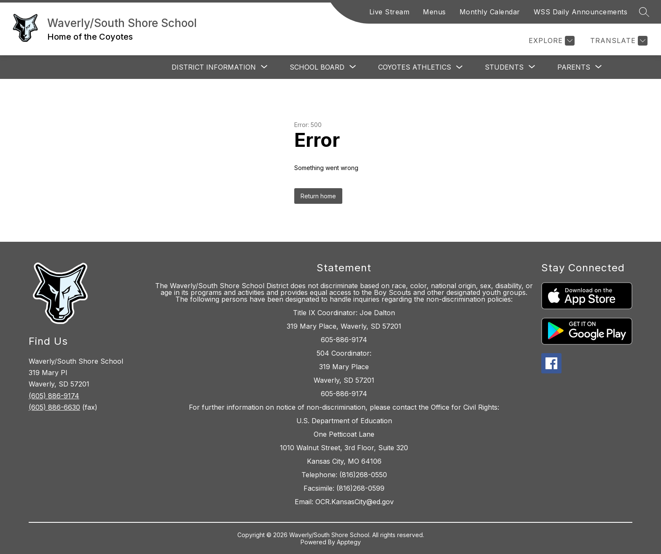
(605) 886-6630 (54, 407)
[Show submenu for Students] (504, 67)
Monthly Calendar (489, 12)
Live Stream (389, 12)
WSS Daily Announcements (581, 12)
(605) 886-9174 (54, 396)
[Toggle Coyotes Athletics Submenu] (459, 67)
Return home (318, 196)
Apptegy (349, 542)
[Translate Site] (618, 40)
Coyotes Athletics (414, 67)
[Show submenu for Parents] (573, 67)
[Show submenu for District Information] (214, 67)
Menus (434, 12)
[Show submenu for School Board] (317, 67)
